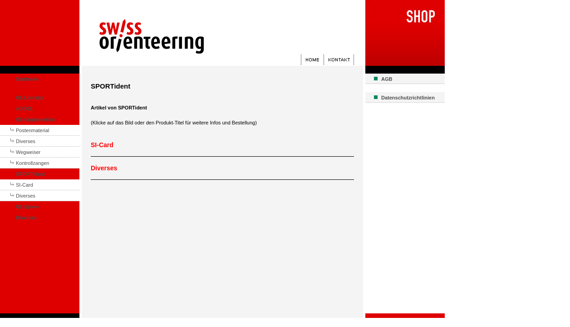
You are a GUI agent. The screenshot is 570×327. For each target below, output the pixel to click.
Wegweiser (28, 152)
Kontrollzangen (32, 163)
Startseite (27, 79)
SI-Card (24, 185)
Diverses (25, 141)
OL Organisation (35, 119)
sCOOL (24, 108)
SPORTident (30, 174)
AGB (386, 79)
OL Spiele (27, 206)
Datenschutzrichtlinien (408, 97)
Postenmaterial (32, 130)
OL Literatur (30, 97)
